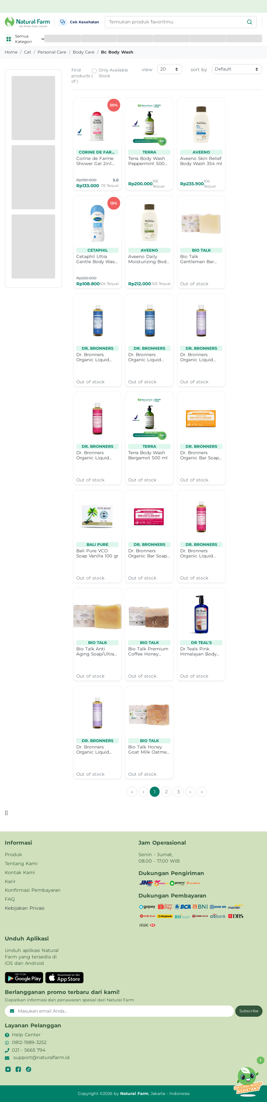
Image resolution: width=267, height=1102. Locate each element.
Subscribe (248, 1010)
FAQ (10, 899)
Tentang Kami (21, 863)
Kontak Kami (20, 872)
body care (84, 52)
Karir (10, 881)
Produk (13, 854)
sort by (199, 69)
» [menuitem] (202, 792)
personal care (52, 52)
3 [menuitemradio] (178, 792)
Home (11, 52)
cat (27, 52)
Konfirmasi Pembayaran (33, 890)
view (147, 69)
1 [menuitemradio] (154, 792)
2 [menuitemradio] (166, 792)
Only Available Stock (113, 73)
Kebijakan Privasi (25, 908)
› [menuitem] (190, 792)
